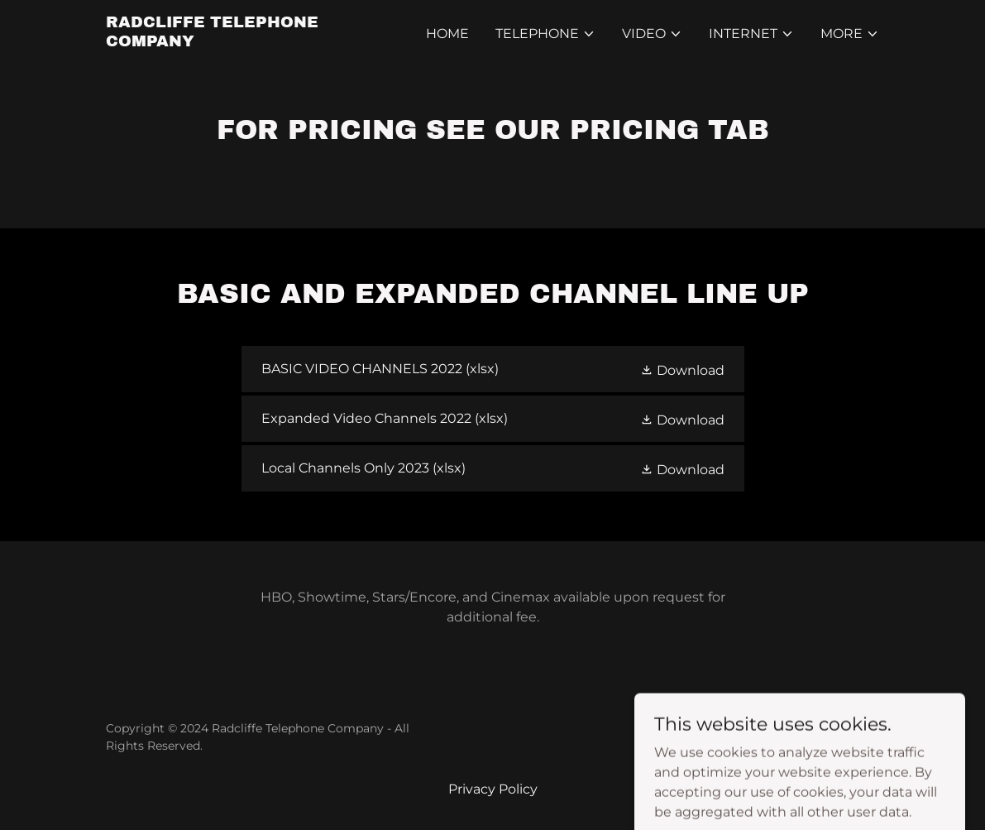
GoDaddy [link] (852, 737)
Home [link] (447, 33)
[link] (241, 42)
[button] (545, 34)
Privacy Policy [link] (493, 789)
